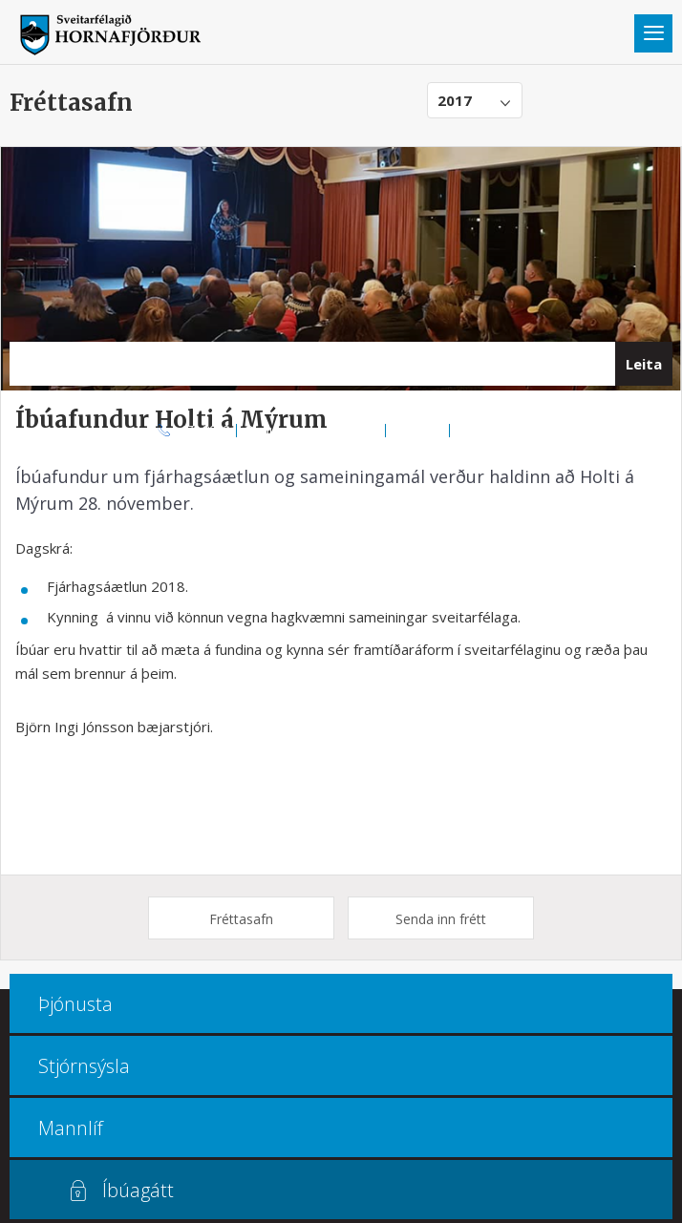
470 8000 (204, 429)
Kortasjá (418, 429)
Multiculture (491, 429)
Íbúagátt (138, 1190)
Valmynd (653, 33)
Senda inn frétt (440, 919)
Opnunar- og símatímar (311, 429)
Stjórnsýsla (84, 1066)
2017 (454, 100)
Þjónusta (75, 1004)
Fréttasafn (241, 919)
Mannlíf (70, 1128)
